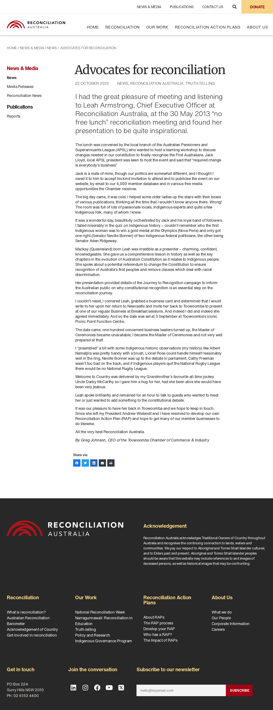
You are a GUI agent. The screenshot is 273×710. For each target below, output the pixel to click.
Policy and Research (92, 635)
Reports (13, 116)
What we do (222, 612)
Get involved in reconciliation (32, 635)
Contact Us (212, 6)
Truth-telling (200, 83)
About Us (257, 27)
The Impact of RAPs (160, 640)
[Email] (181, 690)
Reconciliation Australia (156, 83)
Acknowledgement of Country (32, 629)
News (52, 47)
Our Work (157, 27)
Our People (221, 618)
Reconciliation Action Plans (208, 27)
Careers (218, 629)
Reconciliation (122, 27)
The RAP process (158, 623)
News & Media (149, 6)
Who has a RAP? (157, 634)
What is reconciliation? (26, 612)
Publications (182, 6)
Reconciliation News (24, 95)
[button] (234, 6)
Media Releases (20, 86)
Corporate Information (230, 623)
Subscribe (239, 690)
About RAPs (153, 617)
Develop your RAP (159, 628)
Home (93, 27)
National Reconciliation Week (100, 612)
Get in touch (20, 669)
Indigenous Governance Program (103, 641)
